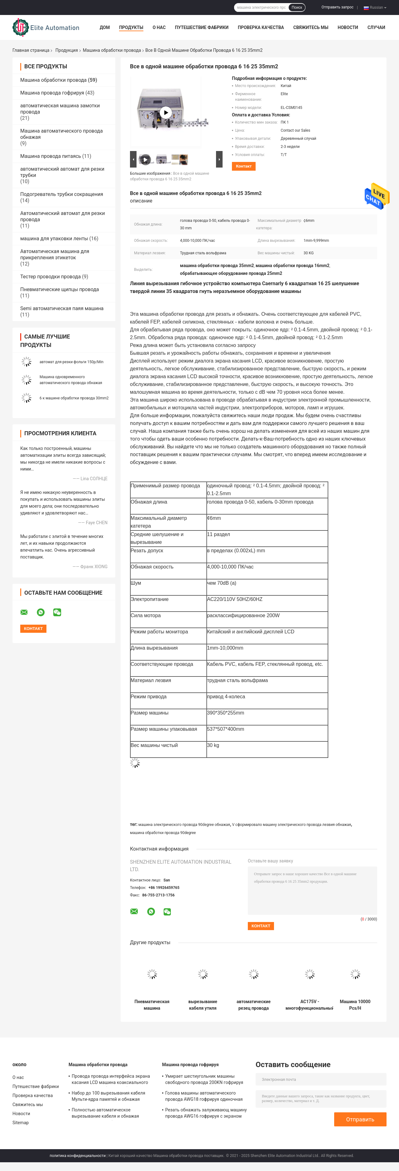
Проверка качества (261, 27)
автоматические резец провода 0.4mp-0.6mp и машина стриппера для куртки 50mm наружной (254, 1005)
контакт (244, 166)
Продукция (66, 50)
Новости (348, 27)
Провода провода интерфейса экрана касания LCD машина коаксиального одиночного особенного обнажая (111, 1080)
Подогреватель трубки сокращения (61, 194)
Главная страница (30, 50)
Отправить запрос (337, 7)
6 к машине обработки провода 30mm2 (74, 398)
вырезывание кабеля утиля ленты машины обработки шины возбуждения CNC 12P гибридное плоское (202, 1005)
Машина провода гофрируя (52, 93)
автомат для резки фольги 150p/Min (71, 362)
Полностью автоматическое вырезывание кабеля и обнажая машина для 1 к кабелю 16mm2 (105, 1113)
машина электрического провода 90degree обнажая (184, 824)
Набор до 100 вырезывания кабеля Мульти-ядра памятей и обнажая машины (108, 1097)
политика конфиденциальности (78, 1156)
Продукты (131, 27)
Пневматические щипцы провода (59, 289)
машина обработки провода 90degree (163, 833)
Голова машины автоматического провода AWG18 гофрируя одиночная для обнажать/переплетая (204, 1097)
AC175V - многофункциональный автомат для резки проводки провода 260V (310, 1005)
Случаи (376, 27)
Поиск (297, 7)
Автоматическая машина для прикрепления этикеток (54, 254)
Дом (105, 27)
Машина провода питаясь (50, 156)
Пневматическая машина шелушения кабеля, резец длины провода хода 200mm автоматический (151, 1005)
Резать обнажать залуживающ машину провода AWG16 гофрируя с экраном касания (206, 1113)
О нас (159, 27)
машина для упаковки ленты (54, 239)
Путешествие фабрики (201, 27)
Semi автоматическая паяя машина (61, 308)
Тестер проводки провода (50, 277)
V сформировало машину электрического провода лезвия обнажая (291, 824)
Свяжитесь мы (310, 27)
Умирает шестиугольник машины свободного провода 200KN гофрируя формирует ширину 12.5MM (204, 1080)
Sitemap (20, 1122)
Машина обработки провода (112, 50)
